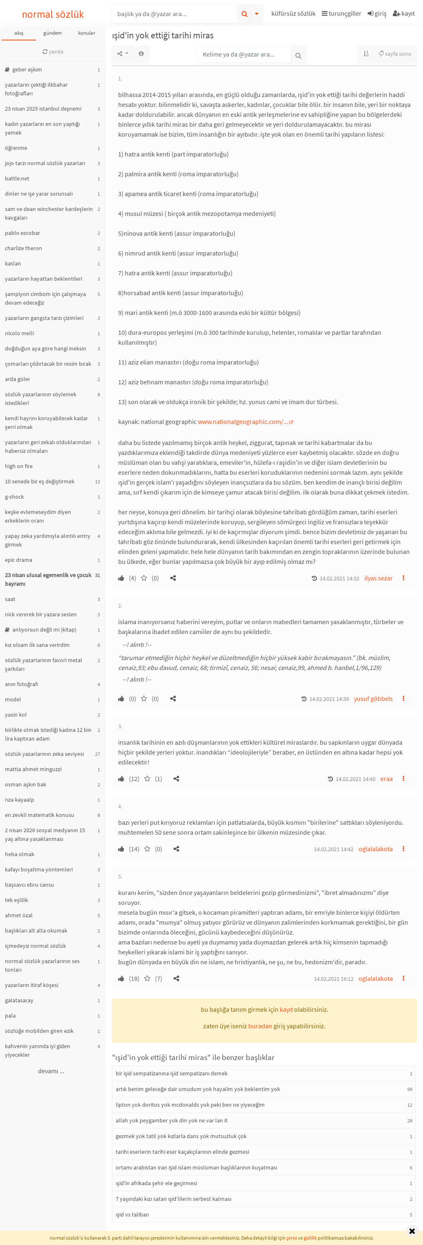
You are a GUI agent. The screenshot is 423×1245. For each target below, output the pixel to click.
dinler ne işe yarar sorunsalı (39, 193)
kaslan (13, 263)
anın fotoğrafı (21, 684)
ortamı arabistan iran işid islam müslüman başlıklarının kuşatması (196, 1167)
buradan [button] (260, 1026)
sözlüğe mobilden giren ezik (39, 1030)
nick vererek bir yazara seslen (41, 614)
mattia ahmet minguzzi (33, 769)
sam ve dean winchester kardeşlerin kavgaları (49, 213)
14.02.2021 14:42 (334, 849)
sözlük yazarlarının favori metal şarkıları (43, 664)
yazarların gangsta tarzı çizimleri (44, 318)
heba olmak (19, 854)
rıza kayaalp (19, 799)
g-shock (14, 496)
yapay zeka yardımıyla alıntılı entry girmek (47, 540)
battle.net (17, 178)
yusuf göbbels (373, 698)
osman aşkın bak (25, 784)
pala (10, 1015)
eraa (386, 778)
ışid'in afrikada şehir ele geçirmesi (156, 1183)
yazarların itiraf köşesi (31, 985)
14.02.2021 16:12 (334, 978)
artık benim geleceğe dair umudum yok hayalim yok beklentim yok (198, 1089)
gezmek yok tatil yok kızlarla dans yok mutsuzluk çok (181, 1136)
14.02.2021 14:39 (329, 699)
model (13, 699)
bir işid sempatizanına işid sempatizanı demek (172, 1073)
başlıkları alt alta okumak (36, 930)
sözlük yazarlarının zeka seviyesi (44, 753)
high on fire (19, 466)
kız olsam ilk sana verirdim (37, 645)
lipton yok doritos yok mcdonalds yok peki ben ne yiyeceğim (190, 1104)
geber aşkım (23, 69)
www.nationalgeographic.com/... (243, 421)
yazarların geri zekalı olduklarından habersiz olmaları (48, 446)
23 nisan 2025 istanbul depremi (43, 108)
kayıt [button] (286, 1009)
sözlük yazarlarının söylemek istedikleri (40, 399)
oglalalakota (376, 849)
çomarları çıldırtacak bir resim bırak (48, 363)
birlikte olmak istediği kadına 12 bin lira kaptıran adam (48, 734)
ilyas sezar (378, 578)
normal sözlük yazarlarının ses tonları (42, 965)
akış (18, 32)
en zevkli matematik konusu (39, 815)
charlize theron (23, 248)
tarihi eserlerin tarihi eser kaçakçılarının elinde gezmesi (182, 1151)
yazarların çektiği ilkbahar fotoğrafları (36, 89)
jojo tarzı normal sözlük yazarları (45, 163)
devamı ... (51, 1071)
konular (86, 32)
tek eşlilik (16, 900)
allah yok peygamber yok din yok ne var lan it (172, 1120)
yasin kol (16, 714)
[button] (294, 14)
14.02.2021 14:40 (355, 779)
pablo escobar (22, 233)
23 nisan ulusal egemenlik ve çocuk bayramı (48, 579)
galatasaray (19, 1000)
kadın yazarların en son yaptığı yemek (42, 128)
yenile (53, 51)
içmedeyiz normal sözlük (35, 945)
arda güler (17, 379)
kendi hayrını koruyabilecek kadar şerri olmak (46, 422)
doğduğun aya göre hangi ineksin (45, 348)
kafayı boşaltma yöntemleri (39, 869)
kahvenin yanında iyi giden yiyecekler (37, 1050)
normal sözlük (53, 14)
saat (10, 599)
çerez (291, 1238)
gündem (52, 32)
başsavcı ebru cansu (29, 884)
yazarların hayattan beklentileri (43, 278)
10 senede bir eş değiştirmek (39, 481)
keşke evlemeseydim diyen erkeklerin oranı (38, 516)
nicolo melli (19, 333)
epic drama (18, 559)
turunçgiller (341, 13)
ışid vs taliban (132, 1214)
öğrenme (16, 147)
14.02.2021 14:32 (339, 578)
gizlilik (310, 1238)
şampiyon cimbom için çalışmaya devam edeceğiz (45, 298)
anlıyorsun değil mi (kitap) (40, 629)
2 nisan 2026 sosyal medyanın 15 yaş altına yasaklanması (45, 834)
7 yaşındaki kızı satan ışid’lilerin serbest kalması (173, 1198)
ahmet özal (19, 915)
